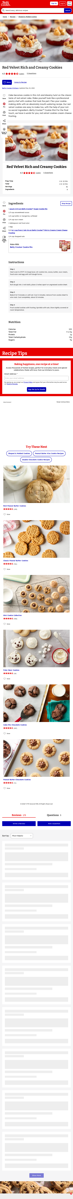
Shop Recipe (66, 203)
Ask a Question (54, 824)
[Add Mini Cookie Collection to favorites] (4, 623)
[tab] (19, 815)
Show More (36, 1175)
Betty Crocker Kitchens (10, 88)
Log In (62, 3)
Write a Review (19, 824)
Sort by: (5, 836)
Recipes (12, 17)
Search (67, 10)
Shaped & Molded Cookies (27, 17)
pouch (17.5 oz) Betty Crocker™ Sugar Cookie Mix (28, 209)
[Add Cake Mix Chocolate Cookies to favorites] (4, 733)
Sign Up (54, 3)
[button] (4, 105)
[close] (71, 1194)
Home (5, 17)
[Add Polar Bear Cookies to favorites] (4, 678)
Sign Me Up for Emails (36, 389)
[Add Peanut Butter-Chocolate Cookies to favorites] (4, 788)
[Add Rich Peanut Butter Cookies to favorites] (4, 514)
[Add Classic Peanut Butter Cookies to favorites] (4, 569)
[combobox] (32, 10)
